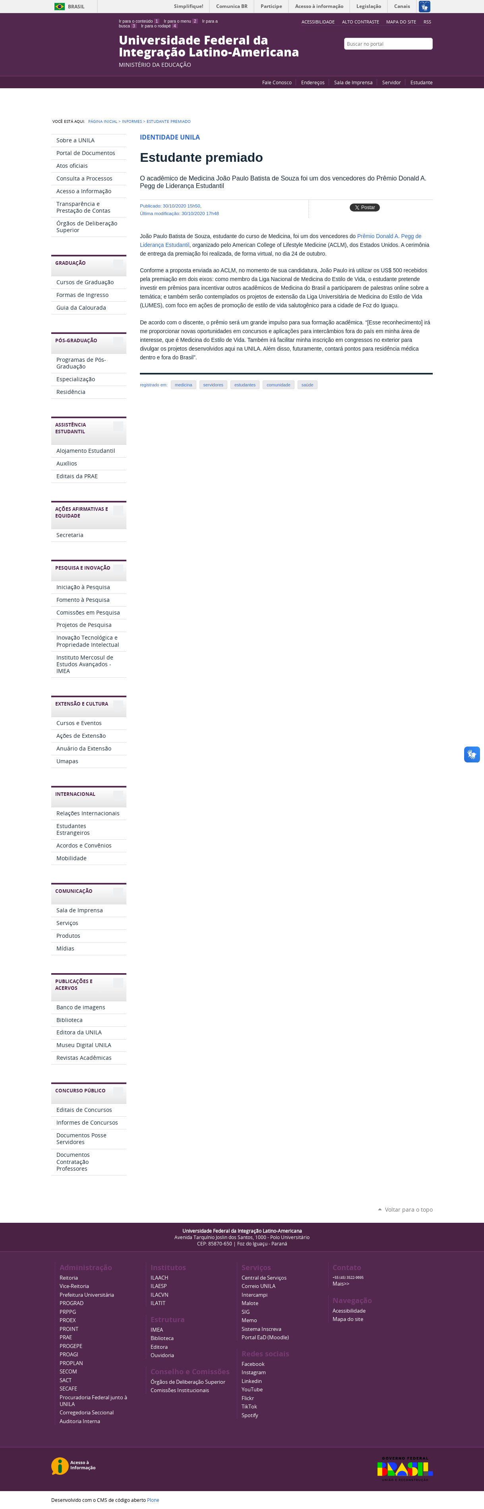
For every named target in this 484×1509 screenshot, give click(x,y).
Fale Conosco (277, 82)
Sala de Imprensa (353, 82)
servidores (213, 384)
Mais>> (341, 1283)
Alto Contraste (360, 22)
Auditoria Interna (80, 1421)
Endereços (313, 82)
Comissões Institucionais (180, 1390)
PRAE (66, 1337)
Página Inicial (102, 121)
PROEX (68, 1320)
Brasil (76, 6)
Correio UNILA (258, 1286)
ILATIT (158, 1303)
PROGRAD (71, 1303)
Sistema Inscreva (261, 1329)
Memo (249, 1320)
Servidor (391, 82)
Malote (250, 1303)
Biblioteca (162, 1338)
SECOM (68, 1371)
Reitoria (69, 1277)
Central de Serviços (264, 1277)
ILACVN (159, 1295)
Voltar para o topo (409, 1209)
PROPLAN (71, 1363)
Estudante (421, 82)
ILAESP (159, 1286)
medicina (183, 384)
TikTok (249, 1406)
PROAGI (69, 1354)
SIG (246, 1312)
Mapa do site (401, 22)
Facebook (409, 59)
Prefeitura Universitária (87, 1295)
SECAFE (68, 1388)
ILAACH (159, 1277)
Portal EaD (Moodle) (265, 1337)
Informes (132, 121)
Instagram (429, 59)
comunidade (278, 384)
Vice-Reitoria (74, 1286)
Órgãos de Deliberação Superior (188, 1382)
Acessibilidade (349, 1310)
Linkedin (252, 1381)
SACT (66, 1380)
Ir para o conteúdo (139, 21)
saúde (308, 384)
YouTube (399, 59)
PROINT (69, 1329)
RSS (427, 22)
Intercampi (254, 1295)
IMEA (157, 1330)
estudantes (245, 384)
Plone (153, 1500)
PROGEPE (71, 1346)
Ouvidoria (162, 1355)
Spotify (250, 1415)
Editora (159, 1347)
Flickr (419, 59)
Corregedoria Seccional (87, 1412)
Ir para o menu (180, 21)
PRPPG (68, 1312)
